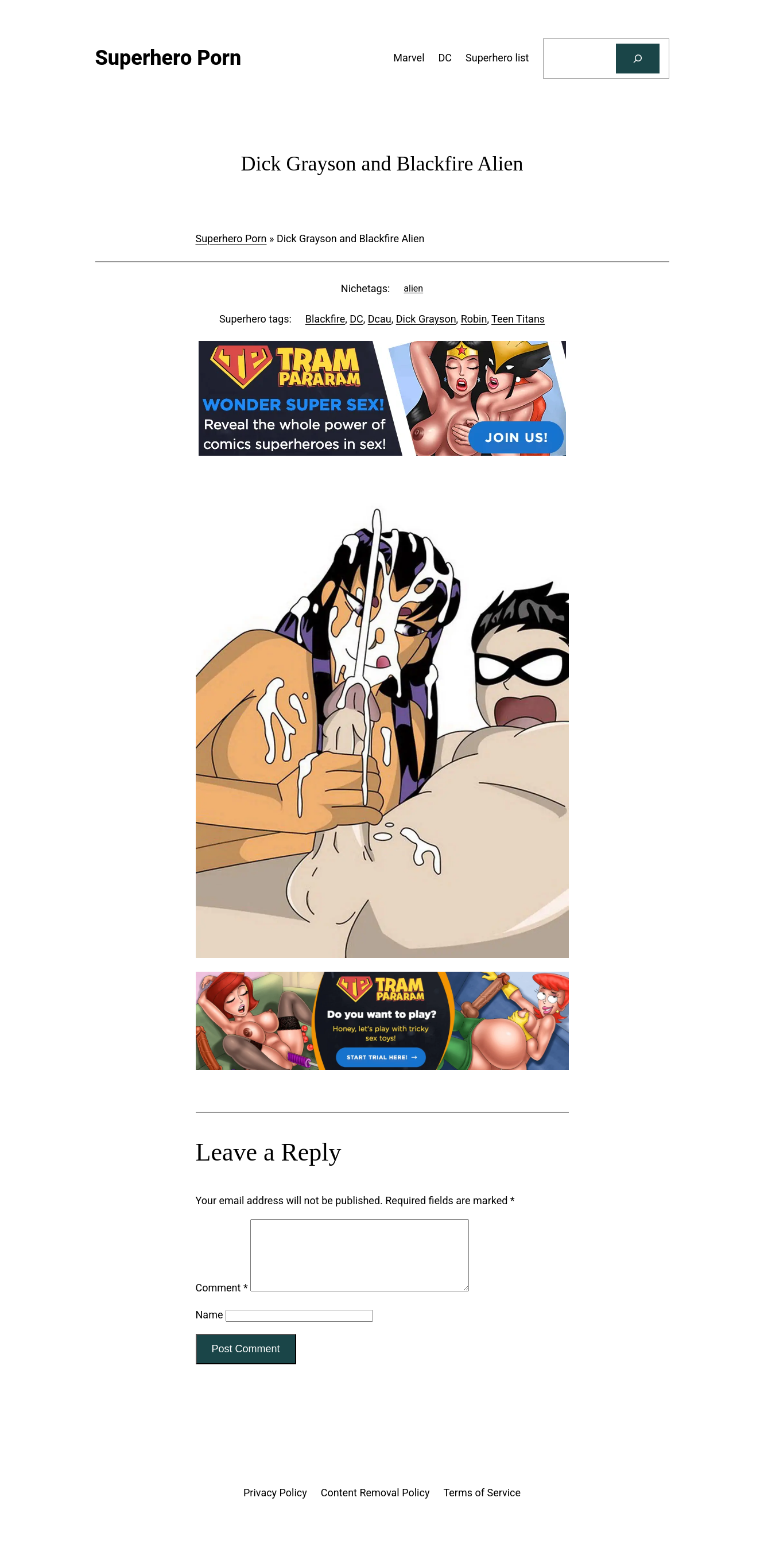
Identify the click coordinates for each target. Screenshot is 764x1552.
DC (356, 319)
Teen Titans (518, 319)
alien (413, 288)
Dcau (379, 319)
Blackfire (325, 319)
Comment (222, 1301)
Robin (474, 319)
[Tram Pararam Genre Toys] (382, 1066)
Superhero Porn (231, 238)
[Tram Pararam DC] (382, 452)
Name (209, 1328)
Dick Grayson (426, 319)
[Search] (638, 58)
